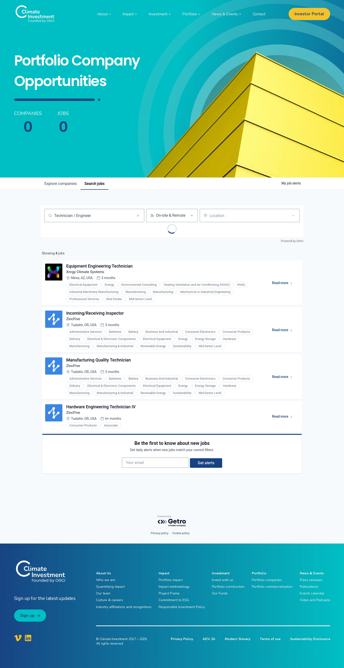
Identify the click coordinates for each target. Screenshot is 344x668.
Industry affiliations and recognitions (123, 607)
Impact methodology (174, 587)
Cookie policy (180, 533)
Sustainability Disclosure (310, 639)
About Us (103, 573)
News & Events (312, 573)
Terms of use (270, 639)
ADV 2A (209, 639)
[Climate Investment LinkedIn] (28, 638)
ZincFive (74, 321)
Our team (103, 593)
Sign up (27, 615)
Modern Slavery (237, 639)
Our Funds (220, 593)
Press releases (311, 580)
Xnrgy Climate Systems (87, 273)
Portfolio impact (171, 580)
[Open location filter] (293, 215)
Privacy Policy (182, 639)
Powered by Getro (292, 241)
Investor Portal (309, 14)
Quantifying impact (110, 587)
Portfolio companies (267, 580)
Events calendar (312, 593)
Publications (309, 587)
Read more (283, 285)
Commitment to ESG (174, 600)
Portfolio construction (228, 587)
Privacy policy (159, 533)
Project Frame (169, 593)
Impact (164, 573)
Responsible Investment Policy (182, 607)
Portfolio (259, 573)
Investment (221, 573)
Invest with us (222, 580)
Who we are (105, 580)
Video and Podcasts (315, 600)
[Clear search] (138, 215)
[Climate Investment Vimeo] (18, 638)
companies (60, 183)
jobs (94, 183)
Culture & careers (109, 600)
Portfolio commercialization (272, 587)
